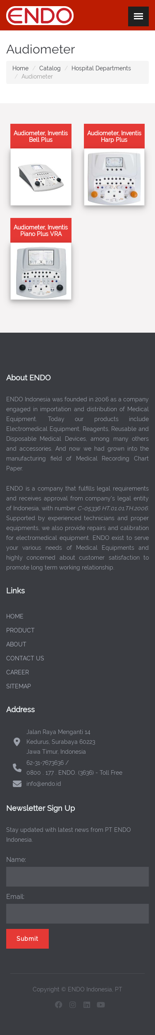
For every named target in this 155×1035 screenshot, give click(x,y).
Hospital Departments (101, 68)
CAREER (17, 672)
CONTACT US (25, 658)
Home (20, 68)
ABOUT (16, 644)
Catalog (50, 68)
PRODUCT (20, 630)
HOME (15, 616)
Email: (15, 897)
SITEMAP (18, 686)
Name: (16, 860)
